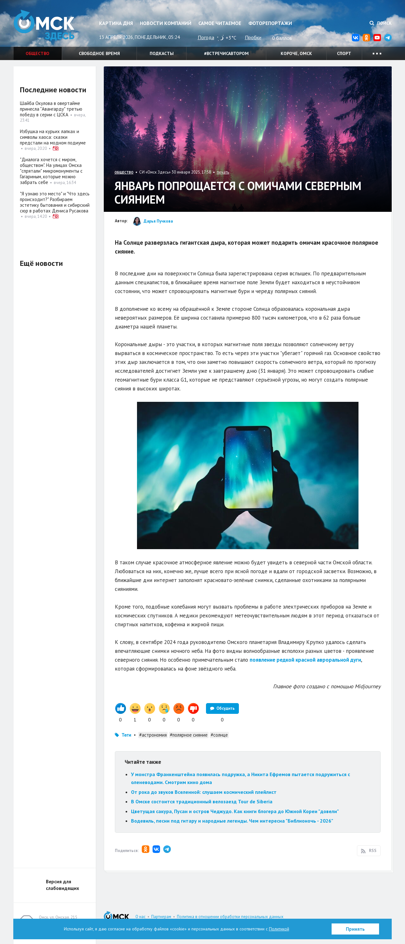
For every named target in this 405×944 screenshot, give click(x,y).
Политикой (279, 929)
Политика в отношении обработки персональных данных (230, 916)
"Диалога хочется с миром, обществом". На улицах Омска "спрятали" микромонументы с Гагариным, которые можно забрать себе (51, 170)
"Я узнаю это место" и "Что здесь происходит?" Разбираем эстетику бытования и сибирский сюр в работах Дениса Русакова (55, 202)
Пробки (253, 37)
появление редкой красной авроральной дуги (305, 659)
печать (223, 172)
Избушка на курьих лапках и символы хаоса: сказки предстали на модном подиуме (53, 137)
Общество (37, 53)
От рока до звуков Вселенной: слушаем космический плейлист (204, 792)
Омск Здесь (45, 25)
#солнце (219, 735)
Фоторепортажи (270, 23)
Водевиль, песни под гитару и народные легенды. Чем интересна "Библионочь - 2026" (232, 821)
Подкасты (162, 53)
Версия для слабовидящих (62, 885)
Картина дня (116, 23)
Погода (206, 37)
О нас (140, 916)
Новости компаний (165, 23)
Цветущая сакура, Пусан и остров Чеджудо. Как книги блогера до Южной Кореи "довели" (235, 811)
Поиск (381, 23)
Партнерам (161, 916)
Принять (355, 929)
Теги (126, 735)
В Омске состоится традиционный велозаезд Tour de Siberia (201, 801)
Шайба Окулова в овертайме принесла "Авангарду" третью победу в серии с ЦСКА (51, 109)
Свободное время (99, 53)
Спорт (344, 53)
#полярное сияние (189, 735)
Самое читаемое (219, 23)
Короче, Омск (296, 53)
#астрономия (153, 735)
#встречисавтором (226, 53)
